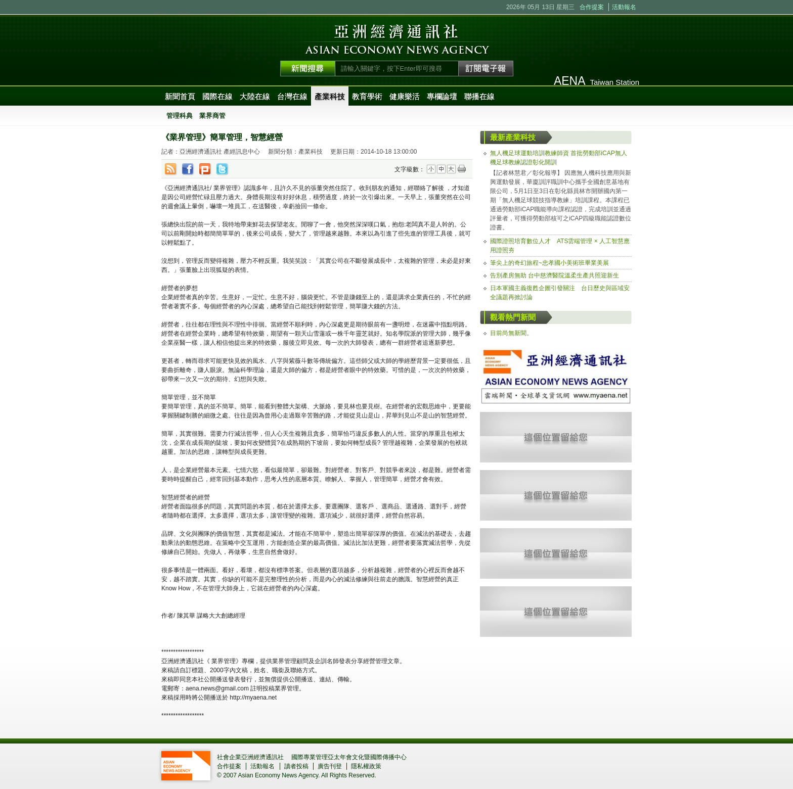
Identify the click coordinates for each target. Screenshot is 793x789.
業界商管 (212, 115)
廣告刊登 (330, 766)
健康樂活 (404, 96)
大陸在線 (255, 96)
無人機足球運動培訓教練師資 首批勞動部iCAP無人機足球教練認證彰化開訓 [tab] (558, 158)
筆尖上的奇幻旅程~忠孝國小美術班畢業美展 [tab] (549, 262)
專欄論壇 (442, 96)
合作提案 (592, 7)
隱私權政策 (366, 766)
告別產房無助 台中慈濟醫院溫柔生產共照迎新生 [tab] (554, 275)
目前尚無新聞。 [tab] (511, 333)
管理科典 (179, 115)
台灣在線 (292, 96)
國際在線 (217, 96)
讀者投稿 (296, 766)
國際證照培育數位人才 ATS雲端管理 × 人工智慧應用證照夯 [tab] (560, 246)
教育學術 (367, 96)
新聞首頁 (180, 96)
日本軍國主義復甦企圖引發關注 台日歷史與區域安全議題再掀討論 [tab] (560, 293)
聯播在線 (479, 96)
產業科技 (330, 96)
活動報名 (624, 7)
